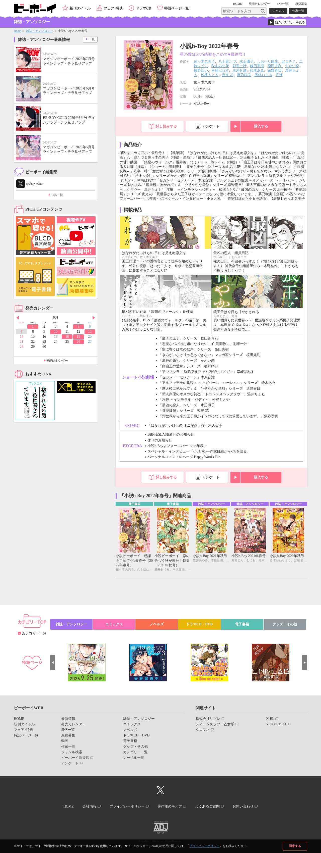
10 (55, 331)
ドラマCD (143, 8)
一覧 (92, 39)
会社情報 (90, 806)
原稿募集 (301, 4)
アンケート (211, 126)
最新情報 (68, 719)
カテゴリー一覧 (34, 633)
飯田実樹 (257, 66)
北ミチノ (289, 61)
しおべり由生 (267, 61)
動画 (64, 741)
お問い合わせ (243, 806)
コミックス (114, 624)
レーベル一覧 (133, 758)
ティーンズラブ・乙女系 (215, 724)
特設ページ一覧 (176, 8)
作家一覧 (298, 11)
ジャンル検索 (71, 752)
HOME (237, 4)
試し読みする (166, 126)
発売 (259, 4)
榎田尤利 (275, 66)
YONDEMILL (276, 724)
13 (90, 331)
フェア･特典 (113, 8)
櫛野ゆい (201, 70)
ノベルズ (157, 624)
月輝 (279, 75)
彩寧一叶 (239, 66)
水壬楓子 (246, 61)
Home (17, 31)
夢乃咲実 (244, 75)
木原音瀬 (239, 70)
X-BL (270, 719)
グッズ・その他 (285, 624)
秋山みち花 (220, 66)
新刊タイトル (80, 8)
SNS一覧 (282, 4)
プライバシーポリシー (204, 846)
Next (94, 318)
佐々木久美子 (204, 61)
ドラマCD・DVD (199, 624)
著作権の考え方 (169, 806)
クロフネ (203, 730)
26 (78, 341)
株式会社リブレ (208, 719)
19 (78, 336)
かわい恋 (292, 66)
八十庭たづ (227, 61)
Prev (17, 318)
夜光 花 (227, 75)
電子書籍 (242, 624)
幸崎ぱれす (220, 70)
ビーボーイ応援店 (75, 758)
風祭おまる (263, 75)
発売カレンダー (57, 360)
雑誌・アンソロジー (39, 31)
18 (67, 336)
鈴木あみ (257, 70)
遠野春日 (275, 70)
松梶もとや (209, 75)
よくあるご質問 (207, 806)
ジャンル (278, 11)
